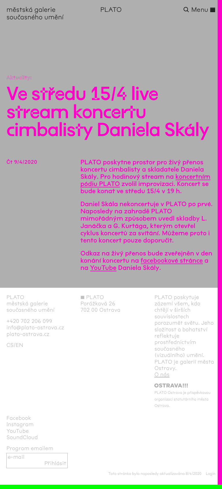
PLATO (111, 9)
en (19, 345)
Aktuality (18, 77)
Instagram (20, 424)
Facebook (18, 418)
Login (211, 474)
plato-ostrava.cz (27, 334)
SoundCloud (22, 437)
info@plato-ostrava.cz (35, 327)
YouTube (103, 267)
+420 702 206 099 (29, 321)
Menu (203, 10)
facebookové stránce (172, 260)
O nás (161, 374)
